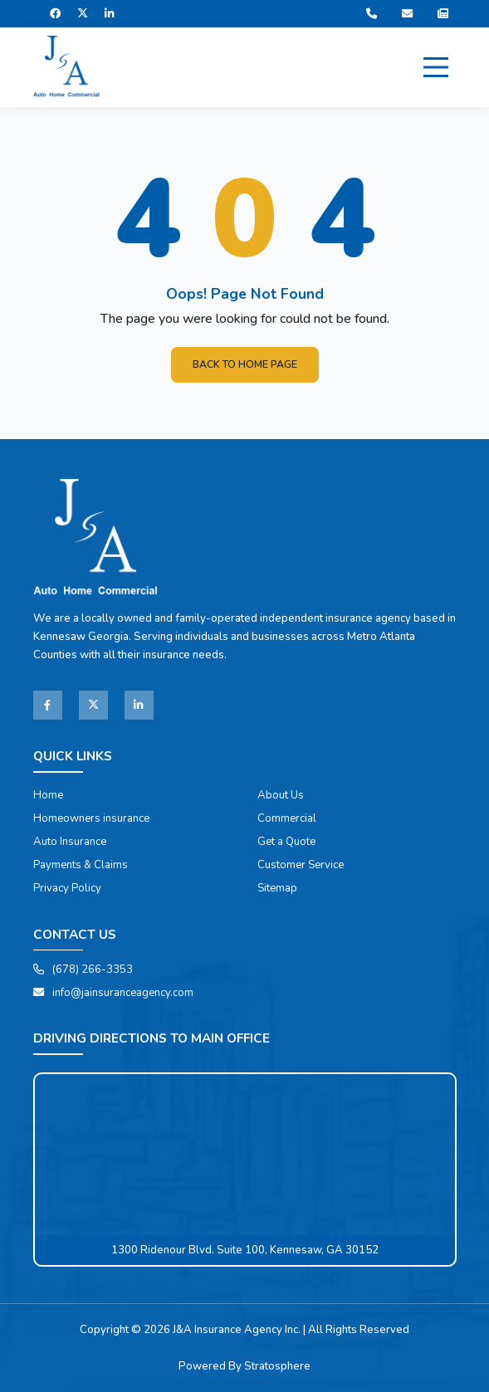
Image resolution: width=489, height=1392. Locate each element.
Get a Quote (286, 841)
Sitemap (277, 888)
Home (48, 795)
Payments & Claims (80, 864)
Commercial (286, 818)
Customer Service (300, 864)
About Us (280, 795)
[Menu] (436, 67)
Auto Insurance (69, 841)
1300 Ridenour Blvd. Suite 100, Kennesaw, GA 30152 (245, 1250)
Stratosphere (277, 1366)
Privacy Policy (67, 888)
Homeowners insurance (91, 818)
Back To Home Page (245, 364)
